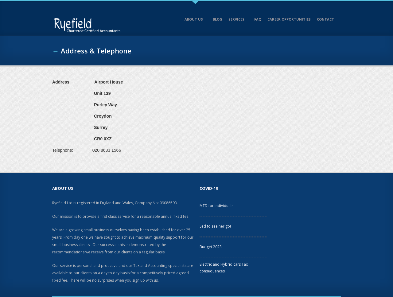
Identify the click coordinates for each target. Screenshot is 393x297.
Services (237, 20)
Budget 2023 (211, 246)
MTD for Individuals (216, 205)
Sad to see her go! (215, 226)
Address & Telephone (96, 50)
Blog (217, 19)
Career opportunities (289, 19)
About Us (194, 20)
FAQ (257, 19)
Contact (326, 20)
